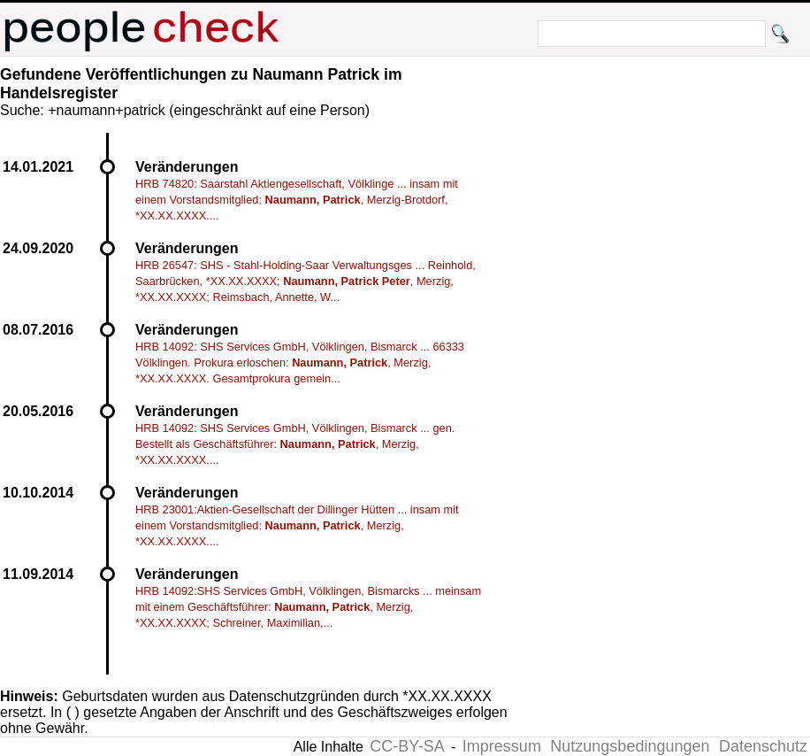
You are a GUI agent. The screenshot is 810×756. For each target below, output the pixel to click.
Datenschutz (763, 746)
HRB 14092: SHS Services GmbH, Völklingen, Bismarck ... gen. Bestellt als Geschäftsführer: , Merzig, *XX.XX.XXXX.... (295, 444)
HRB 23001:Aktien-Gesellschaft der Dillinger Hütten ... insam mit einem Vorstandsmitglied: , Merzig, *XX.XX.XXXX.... (297, 525)
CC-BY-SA (407, 746)
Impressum (501, 746)
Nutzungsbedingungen (629, 746)
